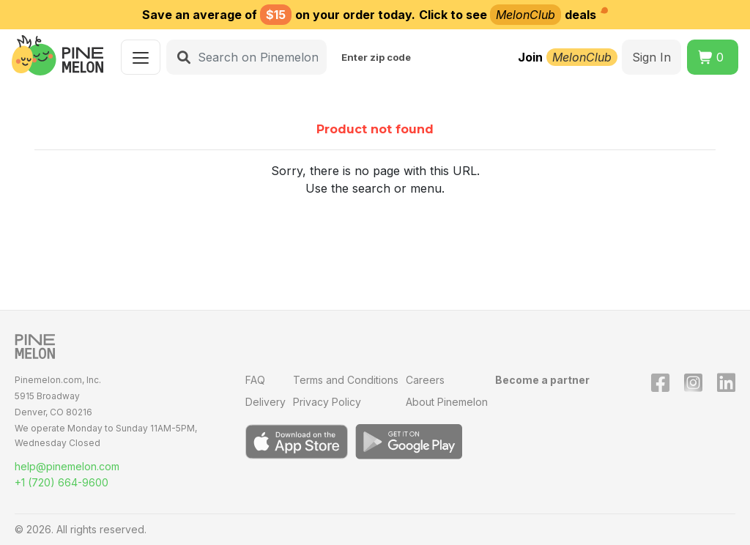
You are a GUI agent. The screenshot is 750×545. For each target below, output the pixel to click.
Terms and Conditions (345, 380)
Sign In (651, 57)
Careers (425, 380)
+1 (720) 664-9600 (61, 482)
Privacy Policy (327, 402)
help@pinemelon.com (67, 466)
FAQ (255, 380)
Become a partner (542, 380)
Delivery (265, 402)
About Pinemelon (447, 402)
